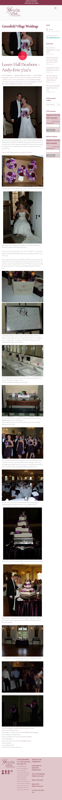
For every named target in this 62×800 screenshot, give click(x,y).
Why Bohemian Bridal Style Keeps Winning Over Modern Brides (52, 60)
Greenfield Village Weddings (33, 79)
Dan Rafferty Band (25, 741)
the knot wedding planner (30, 81)
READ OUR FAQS (37, 780)
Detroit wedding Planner (19, 79)
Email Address (50, 123)
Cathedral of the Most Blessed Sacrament (18, 728)
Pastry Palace (11, 81)
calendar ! (26, 789)
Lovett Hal (20, 259)
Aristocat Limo (13, 77)
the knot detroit (20, 81)
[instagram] (3, 771)
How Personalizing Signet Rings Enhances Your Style (53, 88)
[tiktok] (3, 773)
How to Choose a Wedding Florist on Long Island (53, 50)
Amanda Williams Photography (29, 732)
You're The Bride (28, 84)
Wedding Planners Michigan (16, 84)
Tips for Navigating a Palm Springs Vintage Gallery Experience (52, 78)
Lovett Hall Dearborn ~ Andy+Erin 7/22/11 (21, 67)
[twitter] (9, 771)
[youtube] (9, 773)
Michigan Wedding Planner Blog (22, 75)
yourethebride (7, 75)
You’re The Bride (17, 142)
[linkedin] (6, 773)
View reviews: (52, 35)
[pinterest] (12, 771)
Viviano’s (29, 152)
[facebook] (6, 771)
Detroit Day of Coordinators (24, 77)
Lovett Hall (5, 81)
